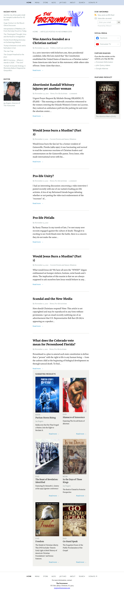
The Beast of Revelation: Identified (46, 481)
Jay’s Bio (63, 2)
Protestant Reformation (104, 62)
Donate (92, 576)
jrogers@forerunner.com (62, 588)
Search (82, 2)
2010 (47, 48)
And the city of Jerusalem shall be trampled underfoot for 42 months (14, 17)
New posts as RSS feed (106, 15)
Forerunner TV (105, 44)
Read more (37, 70)
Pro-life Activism (61, 93)
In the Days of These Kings (72, 481)
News (52, 93)
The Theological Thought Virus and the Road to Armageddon (15, 35)
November (39, 48)
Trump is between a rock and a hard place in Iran (15, 46)
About (72, 2)
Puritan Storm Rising (45, 417)
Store (45, 2)
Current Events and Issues (59, 139)
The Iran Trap (8, 51)
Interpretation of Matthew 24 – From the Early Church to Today (15, 30)
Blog (54, 2)
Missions (72, 139)
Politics (53, 48)
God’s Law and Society (64, 48)
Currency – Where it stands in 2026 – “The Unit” (13, 61)
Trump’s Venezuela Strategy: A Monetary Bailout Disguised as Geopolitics (15, 68)
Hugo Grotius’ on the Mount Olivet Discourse (14, 24)
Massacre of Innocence (74, 417)
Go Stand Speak (70, 541)
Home (29, 2)
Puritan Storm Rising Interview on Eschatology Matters (15, 41)
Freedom (39, 541)
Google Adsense (102, 68)
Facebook (103, 38)
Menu (37, 2)
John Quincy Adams (103, 65)
